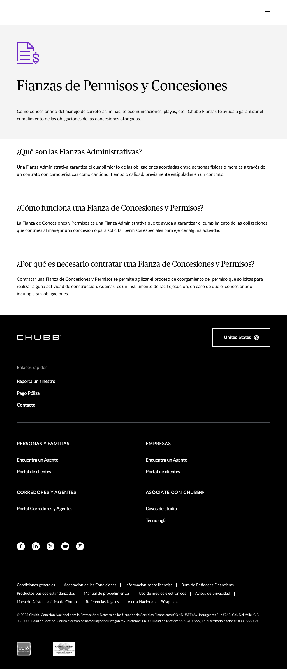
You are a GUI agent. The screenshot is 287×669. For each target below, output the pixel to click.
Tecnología (156, 520)
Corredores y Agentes (46, 492)
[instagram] (80, 546)
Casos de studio (161, 509)
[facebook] (21, 546)
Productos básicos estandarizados (46, 594)
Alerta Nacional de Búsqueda (153, 602)
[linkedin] (36, 546)
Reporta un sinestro (36, 381)
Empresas (158, 444)
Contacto (26, 405)
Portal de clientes (34, 472)
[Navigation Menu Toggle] (267, 12)
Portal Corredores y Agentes (44, 509)
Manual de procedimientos (107, 594)
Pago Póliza (28, 393)
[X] (51, 546)
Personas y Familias (43, 444)
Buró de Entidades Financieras (207, 585)
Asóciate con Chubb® (175, 492)
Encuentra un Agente (37, 460)
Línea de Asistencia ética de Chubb (47, 602)
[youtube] (65, 546)
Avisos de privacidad (212, 594)
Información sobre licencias (148, 585)
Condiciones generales (36, 585)
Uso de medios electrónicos (162, 594)
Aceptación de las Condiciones (90, 585)
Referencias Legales (102, 602)
